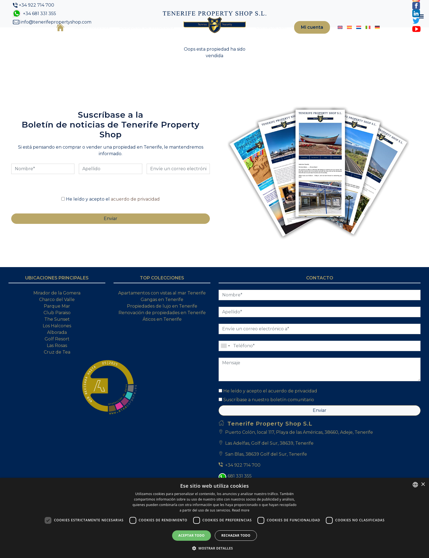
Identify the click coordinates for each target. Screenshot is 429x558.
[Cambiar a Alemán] (372, 36)
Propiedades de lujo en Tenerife (162, 323)
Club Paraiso (57, 330)
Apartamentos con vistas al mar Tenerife (162, 310)
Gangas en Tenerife (162, 317)
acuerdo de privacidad (135, 216)
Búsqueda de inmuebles (136, 36)
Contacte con (260, 36)
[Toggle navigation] (384, 36)
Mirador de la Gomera (56, 310)
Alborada (57, 350)
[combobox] (415, 484)
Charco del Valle (57, 317)
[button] (214, 548)
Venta (208, 36)
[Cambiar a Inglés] (335, 36)
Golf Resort (57, 356)
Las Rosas (57, 363)
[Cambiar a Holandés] (353, 36)
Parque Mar (57, 323)
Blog (230, 36)
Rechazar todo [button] (235, 535)
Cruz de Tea (57, 369)
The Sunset (57, 337)
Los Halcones (57, 343)
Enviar (319, 428)
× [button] (423, 484)
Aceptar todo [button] (191, 535)
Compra (183, 36)
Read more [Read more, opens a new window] (241, 510)
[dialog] (214, 518)
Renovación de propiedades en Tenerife (162, 330)
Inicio (50, 36)
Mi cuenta (304, 36)
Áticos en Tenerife (162, 337)
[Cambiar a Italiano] (363, 36)
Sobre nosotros (82, 36)
